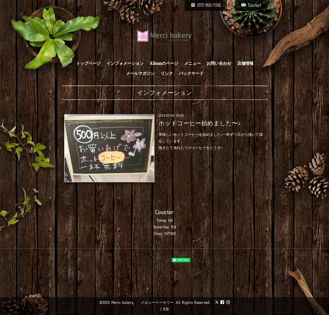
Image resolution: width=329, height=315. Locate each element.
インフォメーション (125, 63)
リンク (167, 73)
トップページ (88, 63)
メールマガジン (140, 73)
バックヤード (191, 73)
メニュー (192, 63)
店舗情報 (245, 63)
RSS (166, 309)
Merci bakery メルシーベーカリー (142, 302)
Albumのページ (164, 63)
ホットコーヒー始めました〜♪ (200, 123)
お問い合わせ (219, 63)
